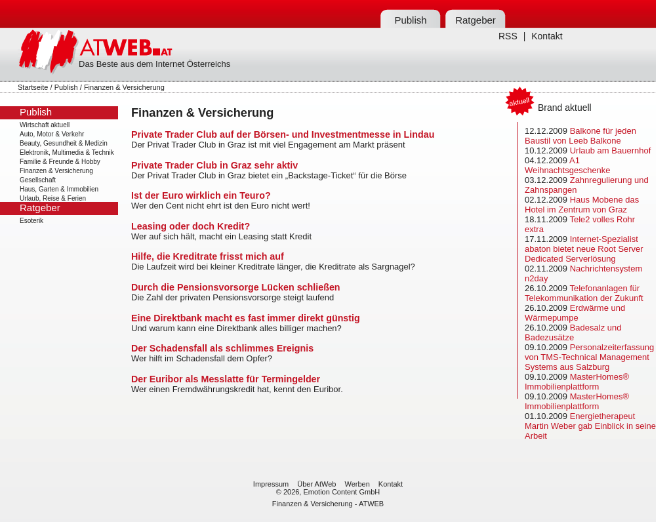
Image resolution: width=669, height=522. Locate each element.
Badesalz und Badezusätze (573, 332)
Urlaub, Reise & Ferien (53, 198)
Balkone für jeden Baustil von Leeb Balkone (580, 136)
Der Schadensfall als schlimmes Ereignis (222, 348)
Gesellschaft (38, 180)
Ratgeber (475, 20)
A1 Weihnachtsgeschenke (568, 165)
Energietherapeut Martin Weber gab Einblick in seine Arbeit (590, 426)
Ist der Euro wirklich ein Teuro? (201, 195)
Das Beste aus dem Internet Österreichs (154, 64)
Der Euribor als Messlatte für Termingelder (225, 379)
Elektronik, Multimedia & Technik (67, 152)
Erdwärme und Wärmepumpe (575, 313)
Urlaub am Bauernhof (610, 150)
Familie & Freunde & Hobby (60, 161)
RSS (507, 36)
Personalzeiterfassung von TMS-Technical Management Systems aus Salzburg (589, 357)
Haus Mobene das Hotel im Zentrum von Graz (582, 204)
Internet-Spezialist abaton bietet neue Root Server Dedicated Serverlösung (584, 249)
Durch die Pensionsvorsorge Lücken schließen (235, 287)
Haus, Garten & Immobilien (59, 189)
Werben (356, 484)
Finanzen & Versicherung (56, 170)
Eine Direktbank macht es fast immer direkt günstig (245, 318)
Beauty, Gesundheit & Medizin (64, 143)
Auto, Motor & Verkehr (52, 134)
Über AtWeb (316, 484)
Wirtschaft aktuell (45, 125)
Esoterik (31, 220)
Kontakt (546, 36)
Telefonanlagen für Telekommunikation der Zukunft (584, 293)
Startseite (33, 87)
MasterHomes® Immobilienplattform (577, 382)
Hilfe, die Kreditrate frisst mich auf (207, 256)
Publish (410, 20)
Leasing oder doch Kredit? (190, 226)
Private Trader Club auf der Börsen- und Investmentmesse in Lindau (282, 134)
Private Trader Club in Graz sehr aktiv (214, 165)
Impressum (271, 484)
